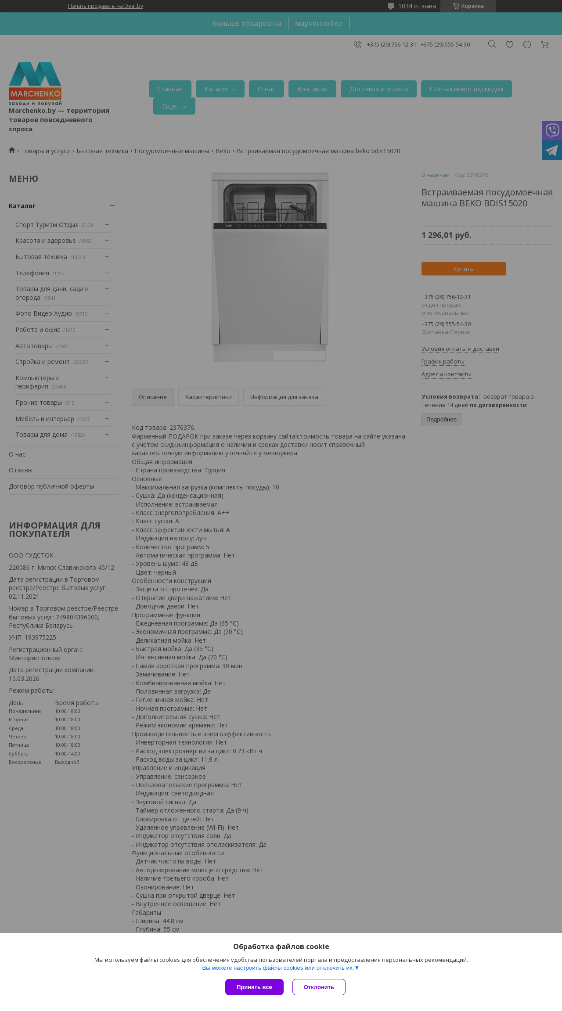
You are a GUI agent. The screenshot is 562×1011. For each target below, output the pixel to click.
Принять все (254, 987)
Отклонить (319, 987)
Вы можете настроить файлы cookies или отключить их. (278, 967)
